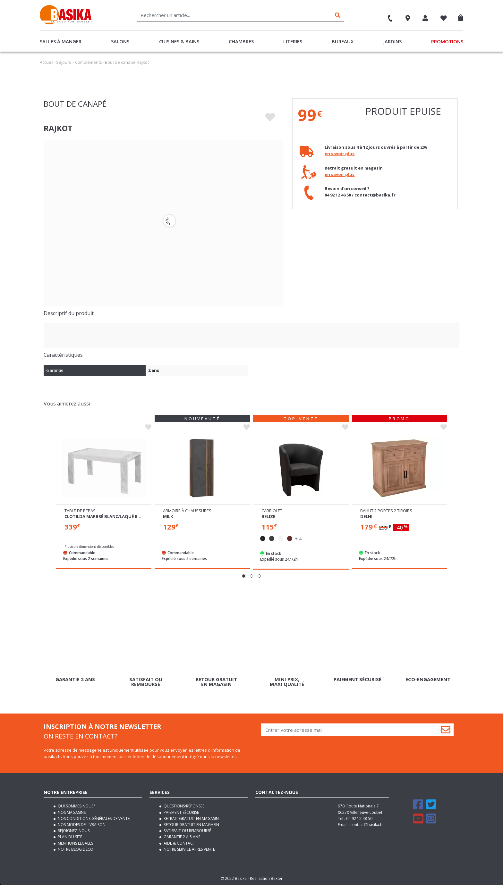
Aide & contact (179, 843)
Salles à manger (60, 41)
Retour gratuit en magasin (191, 824)
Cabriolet (271, 510)
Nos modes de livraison (81, 824)
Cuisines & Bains (179, 41)
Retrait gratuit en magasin (191, 818)
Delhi (366, 516)
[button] (244, 576)
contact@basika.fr (366, 824)
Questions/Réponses (183, 806)
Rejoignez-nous (73, 830)
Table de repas (80, 510)
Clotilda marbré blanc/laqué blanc (106, 516)
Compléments (88, 62)
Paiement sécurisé (181, 812)
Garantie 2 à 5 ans (181, 836)
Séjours (63, 62)
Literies (292, 41)
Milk (168, 516)
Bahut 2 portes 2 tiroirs (386, 510)
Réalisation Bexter (266, 878)
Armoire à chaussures (187, 510)
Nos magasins (71, 812)
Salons (120, 41)
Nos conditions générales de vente (93, 818)
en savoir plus (339, 153)
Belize (268, 516)
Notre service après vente (189, 849)
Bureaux (343, 41)
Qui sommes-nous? (76, 806)
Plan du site (69, 836)
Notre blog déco (75, 849)
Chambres (241, 41)
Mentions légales (75, 843)
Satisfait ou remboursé (187, 830)
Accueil (46, 62)
